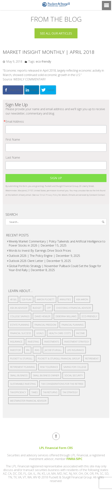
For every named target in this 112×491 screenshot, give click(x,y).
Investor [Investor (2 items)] (15, 350)
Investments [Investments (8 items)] (51, 341)
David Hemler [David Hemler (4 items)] (42, 316)
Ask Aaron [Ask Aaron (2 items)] (82, 299)
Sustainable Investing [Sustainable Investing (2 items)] (23, 383)
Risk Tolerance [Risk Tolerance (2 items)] (49, 367)
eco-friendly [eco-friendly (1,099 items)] (89, 316)
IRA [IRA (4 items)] (27, 350)
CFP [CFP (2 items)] (49, 307)
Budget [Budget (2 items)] (37, 307)
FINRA (70, 459)
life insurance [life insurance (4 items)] (75, 350)
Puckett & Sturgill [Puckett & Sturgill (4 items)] (21, 358)
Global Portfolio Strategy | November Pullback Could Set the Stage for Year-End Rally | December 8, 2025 (55, 268)
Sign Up (56, 178)
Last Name (13, 157)
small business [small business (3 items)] (19, 375)
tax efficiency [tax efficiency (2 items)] (18, 392)
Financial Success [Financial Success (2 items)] (20, 333)
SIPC (79, 459)
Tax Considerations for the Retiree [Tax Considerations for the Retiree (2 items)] (62, 383)
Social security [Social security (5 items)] (73, 375)
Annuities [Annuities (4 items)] (65, 299)
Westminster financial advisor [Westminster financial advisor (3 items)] (28, 400)
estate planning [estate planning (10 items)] (19, 324)
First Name (13, 139)
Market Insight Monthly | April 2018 (48, 52)
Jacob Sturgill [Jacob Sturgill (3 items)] (53, 350)
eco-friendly (43, 61)
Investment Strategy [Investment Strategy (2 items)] (76, 341)
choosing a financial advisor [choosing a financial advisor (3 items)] (73, 307)
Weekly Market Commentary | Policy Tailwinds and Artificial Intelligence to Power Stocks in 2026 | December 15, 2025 (57, 243)
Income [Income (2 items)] (80, 333)
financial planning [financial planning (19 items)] (73, 324)
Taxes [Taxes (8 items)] (34, 392)
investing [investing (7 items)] (33, 341)
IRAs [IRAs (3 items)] (37, 350)
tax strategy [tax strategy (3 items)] (70, 392)
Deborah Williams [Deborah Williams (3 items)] (66, 316)
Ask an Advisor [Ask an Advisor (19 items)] (18, 307)
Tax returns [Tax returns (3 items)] (50, 392)
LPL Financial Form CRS (56, 448)
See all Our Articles (56, 33)
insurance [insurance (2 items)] (16, 341)
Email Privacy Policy (49, 194)
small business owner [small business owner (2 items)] (46, 375)
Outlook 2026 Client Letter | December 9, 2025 (40, 261)
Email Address (15, 121)
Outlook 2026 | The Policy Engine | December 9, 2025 (44, 256)
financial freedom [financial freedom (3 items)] (45, 324)
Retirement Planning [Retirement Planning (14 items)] (22, 367)
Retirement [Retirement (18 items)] (92, 358)
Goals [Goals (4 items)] (40, 333)
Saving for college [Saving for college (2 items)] (74, 367)
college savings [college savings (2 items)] (19, 316)
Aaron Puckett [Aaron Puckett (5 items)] (45, 299)
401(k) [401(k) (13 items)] (13, 299)
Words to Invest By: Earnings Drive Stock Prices (40, 251)
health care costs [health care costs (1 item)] (60, 333)
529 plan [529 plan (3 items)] (26, 299)
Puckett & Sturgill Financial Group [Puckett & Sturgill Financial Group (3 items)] (59, 358)
